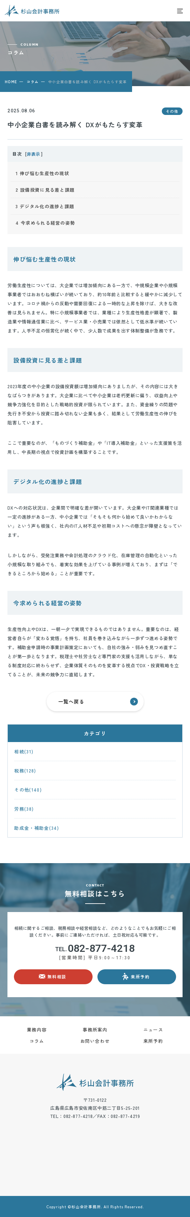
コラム (33, 81)
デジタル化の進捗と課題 (45, 206)
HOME (11, 81)
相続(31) (23, 751)
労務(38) (24, 809)
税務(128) (25, 770)
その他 (172, 111)
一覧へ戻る (98, 701)
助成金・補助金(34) (36, 828)
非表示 (33, 154)
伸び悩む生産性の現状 (42, 173)
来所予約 (153, 1041)
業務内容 (37, 1029)
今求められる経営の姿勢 (45, 223)
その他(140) (27, 790)
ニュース (153, 1029)
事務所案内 (95, 1029)
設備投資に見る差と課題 (45, 189)
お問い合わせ (95, 1041)
